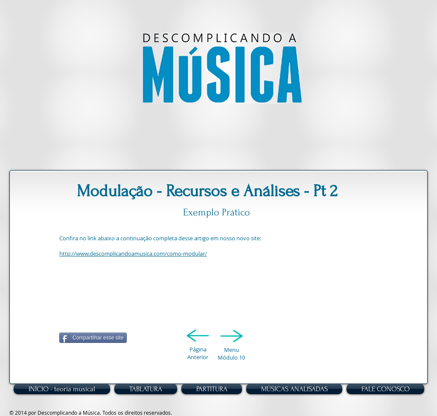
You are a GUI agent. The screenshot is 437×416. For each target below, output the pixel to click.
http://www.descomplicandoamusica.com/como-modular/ (133, 253)
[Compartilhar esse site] (93, 338)
